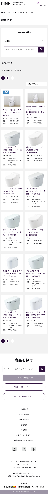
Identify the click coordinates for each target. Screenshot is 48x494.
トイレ (10, 12)
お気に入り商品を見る (22, 396)
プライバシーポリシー (24, 435)
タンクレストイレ (21, 12)
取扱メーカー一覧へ (22, 387)
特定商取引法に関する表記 (24, 440)
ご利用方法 (24, 409)
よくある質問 (24, 414)
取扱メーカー (24, 420)
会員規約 (24, 430)
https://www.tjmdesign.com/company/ (26, 476)
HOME (3, 12)
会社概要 (24, 425)
